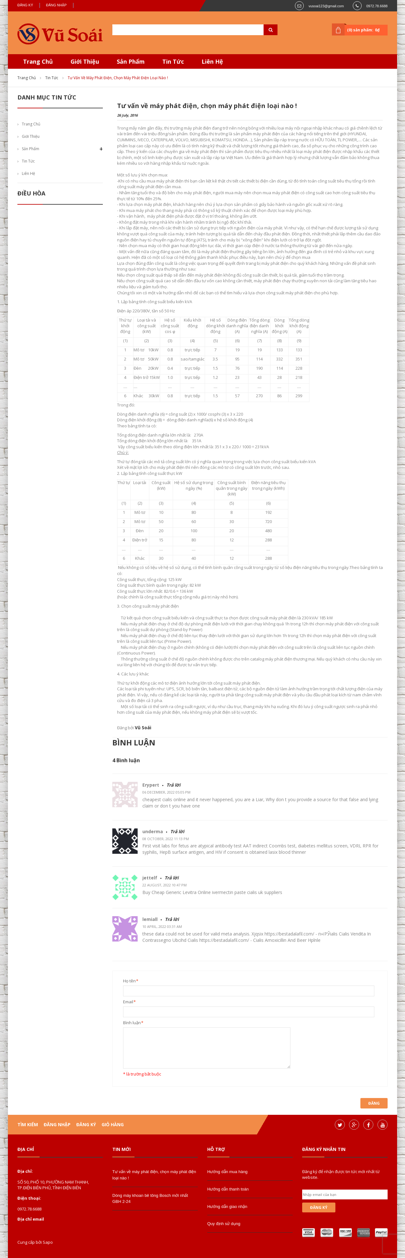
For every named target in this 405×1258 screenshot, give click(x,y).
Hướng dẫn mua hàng (227, 1171)
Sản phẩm (30, 148)
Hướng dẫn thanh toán (228, 1189)
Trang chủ (26, 77)
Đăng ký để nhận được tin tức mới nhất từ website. (341, 1174)
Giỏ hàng (113, 1124)
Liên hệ (28, 173)
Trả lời (173, 785)
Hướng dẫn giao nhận (227, 1206)
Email (128, 1002)
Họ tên (129, 981)
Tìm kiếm (27, 1124)
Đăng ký (25, 5)
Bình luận (132, 1023)
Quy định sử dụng (223, 1223)
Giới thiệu (31, 136)
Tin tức (51, 77)
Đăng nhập (56, 5)
